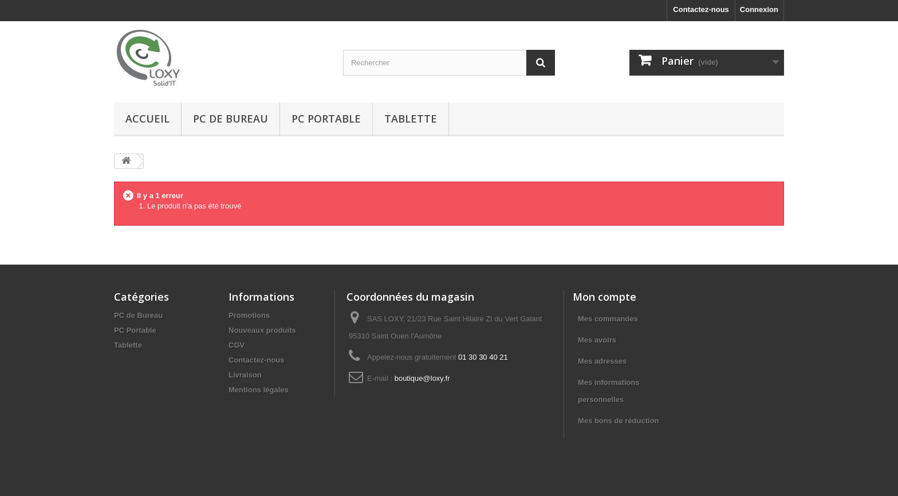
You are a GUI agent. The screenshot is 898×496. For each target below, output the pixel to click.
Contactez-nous (701, 9)
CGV (237, 345)
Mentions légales (259, 389)
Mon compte (604, 297)
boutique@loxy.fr (422, 378)
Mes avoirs (597, 340)
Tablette (410, 118)
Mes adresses (602, 361)
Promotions (249, 315)
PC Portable (326, 118)
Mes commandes (608, 318)
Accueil (147, 118)
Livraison (245, 375)
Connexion (759, 9)
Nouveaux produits (262, 330)
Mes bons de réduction (618, 420)
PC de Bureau (230, 118)
